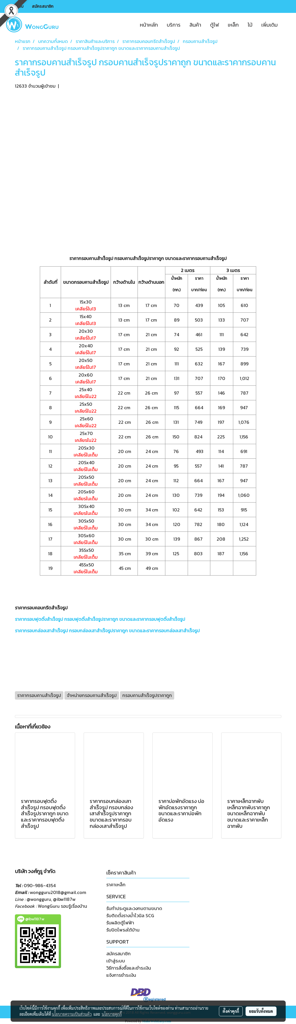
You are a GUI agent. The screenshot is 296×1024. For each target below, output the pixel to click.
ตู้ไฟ (214, 25)
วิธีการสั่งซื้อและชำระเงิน (128, 967)
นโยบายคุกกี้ (112, 1014)
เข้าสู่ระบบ (15, 6)
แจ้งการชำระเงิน (121, 975)
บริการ (174, 25)
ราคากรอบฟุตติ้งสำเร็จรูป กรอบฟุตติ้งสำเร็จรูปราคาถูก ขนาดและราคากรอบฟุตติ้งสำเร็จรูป (100, 619)
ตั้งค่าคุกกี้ (231, 1011)
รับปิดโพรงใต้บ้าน (123, 929)
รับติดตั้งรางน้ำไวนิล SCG (130, 915)
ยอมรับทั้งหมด (261, 1011)
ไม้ (250, 25)
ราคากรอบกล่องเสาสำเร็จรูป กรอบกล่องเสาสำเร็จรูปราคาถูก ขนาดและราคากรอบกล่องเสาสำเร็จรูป (107, 630)
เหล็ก (233, 25)
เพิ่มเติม (269, 25)
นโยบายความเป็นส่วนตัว (72, 1014)
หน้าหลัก (149, 25)
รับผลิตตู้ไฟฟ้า (120, 922)
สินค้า (195, 25)
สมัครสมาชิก (42, 6)
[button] (287, 24)
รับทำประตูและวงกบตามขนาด (134, 908)
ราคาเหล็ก (116, 884)
